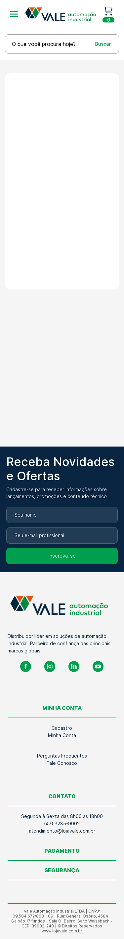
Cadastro (62, 728)
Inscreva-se (62, 556)
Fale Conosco (62, 763)
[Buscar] (97, 43)
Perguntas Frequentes (62, 756)
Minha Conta (62, 735)
